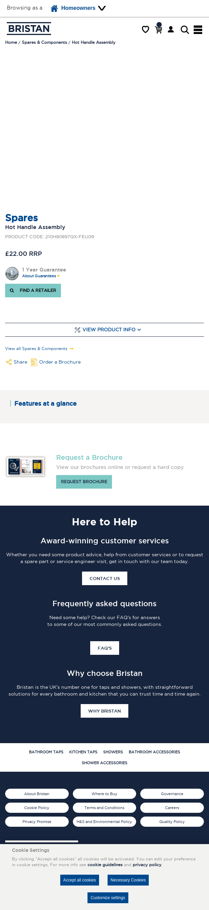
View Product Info (108, 329)
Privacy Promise (36, 822)
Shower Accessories (104, 763)
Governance (172, 794)
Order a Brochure (60, 362)
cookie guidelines (105, 864)
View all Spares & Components (36, 349)
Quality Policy (172, 822)
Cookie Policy (36, 808)
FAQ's (105, 648)
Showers (113, 752)
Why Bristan (104, 710)
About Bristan (36, 794)
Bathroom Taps (46, 752)
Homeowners (73, 8)
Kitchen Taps (83, 752)
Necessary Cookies (128, 880)
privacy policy (147, 864)
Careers (172, 808)
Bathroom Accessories (154, 752)
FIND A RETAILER (33, 290)
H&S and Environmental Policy (104, 822)
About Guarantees (39, 276)
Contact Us (105, 578)
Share (20, 362)
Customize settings (108, 897)
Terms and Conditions (104, 808)
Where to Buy (104, 794)
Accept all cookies (79, 880)
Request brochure (84, 481)
